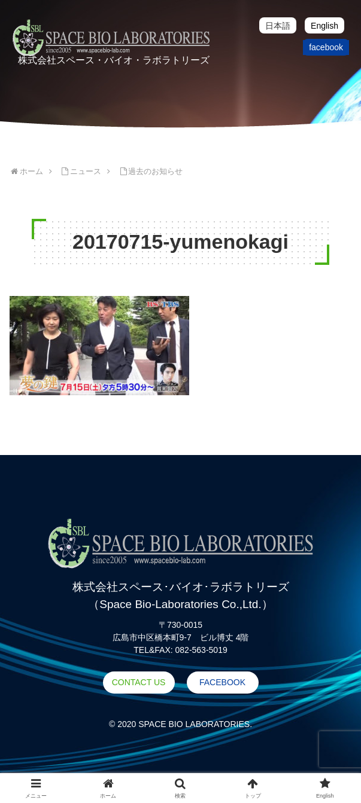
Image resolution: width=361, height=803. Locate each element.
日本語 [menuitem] (277, 25)
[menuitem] (277, 25)
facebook (326, 47)
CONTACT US (139, 682)
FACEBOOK (222, 682)
